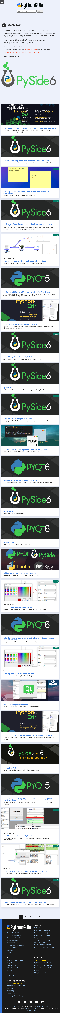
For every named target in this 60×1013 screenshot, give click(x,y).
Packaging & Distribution (15, 945)
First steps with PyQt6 (41, 933)
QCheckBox (8, 511)
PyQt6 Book (38, 965)
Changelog (34, 1008)
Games (9, 952)
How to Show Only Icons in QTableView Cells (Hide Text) (26, 161)
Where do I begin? (13, 932)
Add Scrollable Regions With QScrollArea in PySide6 (24, 902)
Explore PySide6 (11, 56)
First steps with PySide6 (42, 930)
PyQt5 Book (38, 963)
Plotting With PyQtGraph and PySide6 (18, 674)
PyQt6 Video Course (42, 973)
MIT (35, 1010)
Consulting (10, 988)
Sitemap (27, 1008)
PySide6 (11, 25)
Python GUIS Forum (15, 983)
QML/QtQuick (11, 947)
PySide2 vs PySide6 (11, 768)
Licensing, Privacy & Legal (15, 996)
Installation (38, 928)
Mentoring (10, 991)
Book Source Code (41, 970)
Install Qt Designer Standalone (15, 705)
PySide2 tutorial (12, 968)
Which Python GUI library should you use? (20, 573)
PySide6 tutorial (12, 970)
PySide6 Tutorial (8, 258)
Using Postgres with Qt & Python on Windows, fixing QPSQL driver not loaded (27, 799)
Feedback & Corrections (16, 986)
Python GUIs (18, 1006)
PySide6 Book (48, 965)
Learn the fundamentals (15, 937)
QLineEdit (7, 388)
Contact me (11, 993)
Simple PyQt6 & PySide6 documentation (42, 941)
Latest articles (11, 975)
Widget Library (39, 938)
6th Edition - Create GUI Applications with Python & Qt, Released (29, 128)
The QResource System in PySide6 (17, 836)
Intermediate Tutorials (14, 935)
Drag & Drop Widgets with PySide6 (17, 357)
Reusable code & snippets (43, 945)
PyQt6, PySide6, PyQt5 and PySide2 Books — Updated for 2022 (28, 735)
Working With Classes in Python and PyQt (20, 480)
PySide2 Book (48, 963)
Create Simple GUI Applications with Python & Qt (23, 52)
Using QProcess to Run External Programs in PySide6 (25, 871)
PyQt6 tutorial (12, 965)
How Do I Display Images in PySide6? (18, 419)
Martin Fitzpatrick (42, 1006)
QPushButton (8, 542)
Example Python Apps (42, 935)
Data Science (11, 942)
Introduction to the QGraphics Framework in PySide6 (24, 261)
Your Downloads (41, 960)
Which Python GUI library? (16, 960)
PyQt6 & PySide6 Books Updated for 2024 (20, 324)
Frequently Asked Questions (44, 947)
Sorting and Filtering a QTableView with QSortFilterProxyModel (29, 292)
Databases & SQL (12, 940)
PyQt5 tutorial (12, 963)
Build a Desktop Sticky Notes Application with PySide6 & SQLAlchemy (26, 192)
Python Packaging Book (42, 968)
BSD (30, 1010)
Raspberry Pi (11, 950)
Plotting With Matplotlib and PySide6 (18, 607)
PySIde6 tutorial (31, 49)
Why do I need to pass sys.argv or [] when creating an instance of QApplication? (29, 639)
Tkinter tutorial (12, 973)
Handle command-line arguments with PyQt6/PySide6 (25, 450)
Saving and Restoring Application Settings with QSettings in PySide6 (27, 224)
